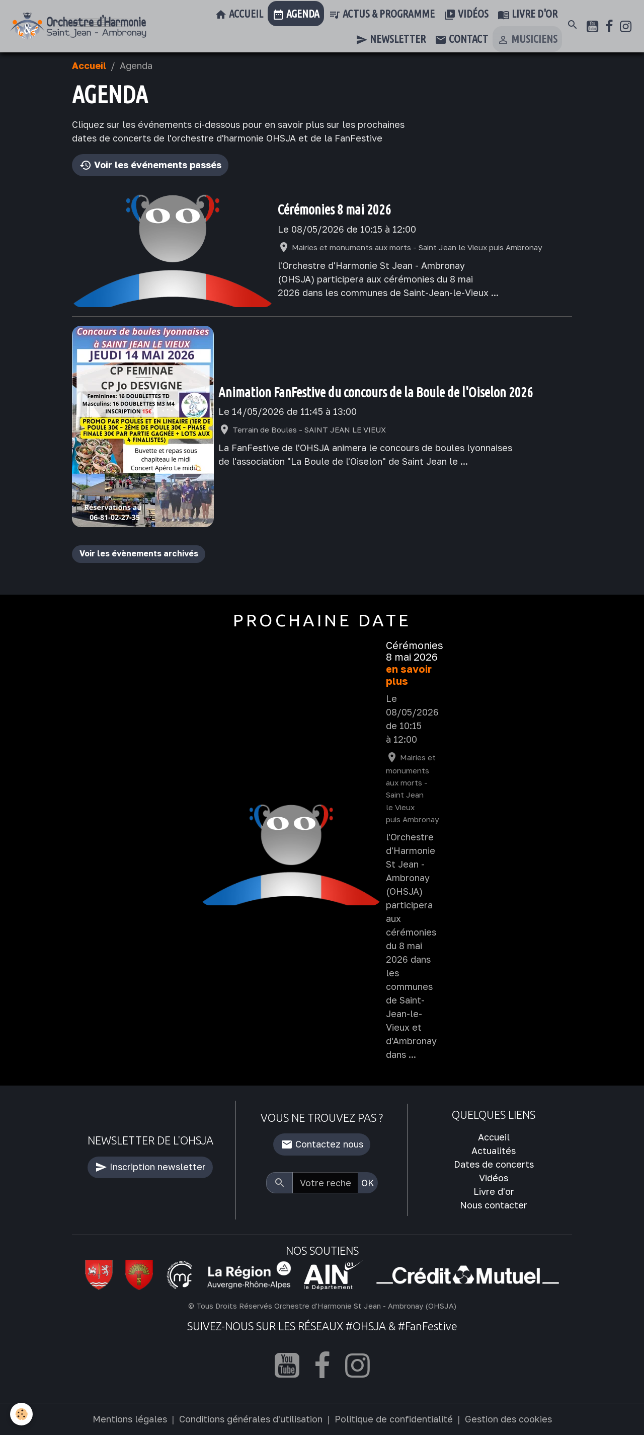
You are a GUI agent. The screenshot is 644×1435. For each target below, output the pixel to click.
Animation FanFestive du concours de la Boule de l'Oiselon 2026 (375, 392)
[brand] (78, 26)
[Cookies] (21, 1414)
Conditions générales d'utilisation (251, 1418)
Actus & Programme (382, 15)
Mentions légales (130, 1418)
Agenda (295, 15)
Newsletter (391, 40)
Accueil (239, 15)
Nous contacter (493, 1204)
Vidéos (466, 15)
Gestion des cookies (508, 1418)
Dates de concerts (494, 1164)
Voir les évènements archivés (138, 553)
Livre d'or (527, 15)
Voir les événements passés (150, 165)
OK (367, 1182)
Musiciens (527, 40)
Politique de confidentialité (394, 1418)
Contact (461, 40)
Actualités (493, 1150)
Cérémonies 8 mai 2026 (334, 209)
